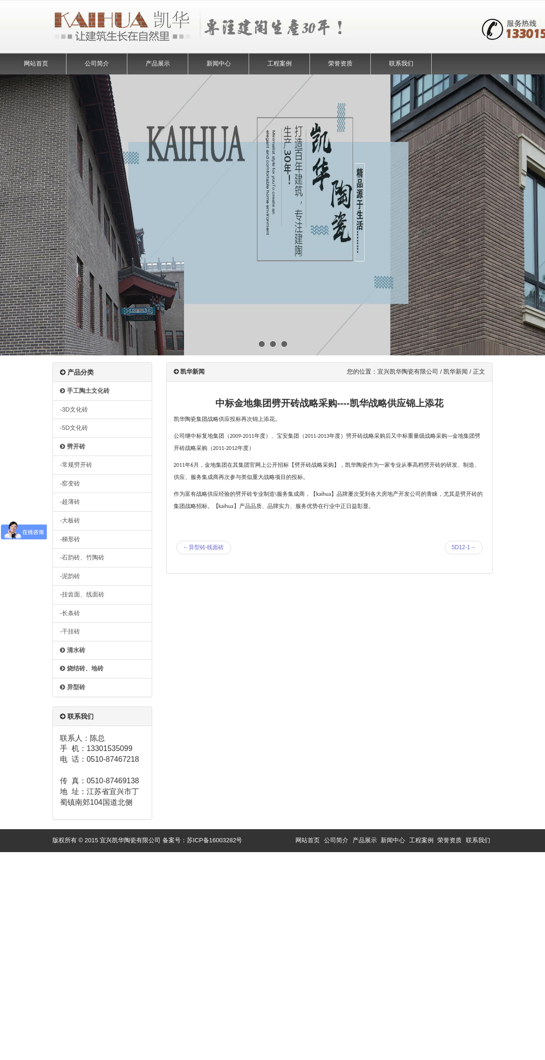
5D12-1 (464, 547)
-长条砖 (70, 613)
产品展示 (158, 63)
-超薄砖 (70, 501)
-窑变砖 (70, 483)
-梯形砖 (70, 539)
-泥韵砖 (70, 576)
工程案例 (279, 63)
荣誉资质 (340, 63)
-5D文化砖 (74, 427)
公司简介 (97, 63)
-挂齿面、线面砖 (82, 594)
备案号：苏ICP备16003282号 (202, 840)
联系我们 (401, 63)
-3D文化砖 (74, 409)
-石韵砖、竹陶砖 (82, 557)
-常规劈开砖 (76, 464)
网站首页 (36, 63)
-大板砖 (70, 520)
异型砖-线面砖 (203, 547)
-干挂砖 (70, 631)
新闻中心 (218, 63)
